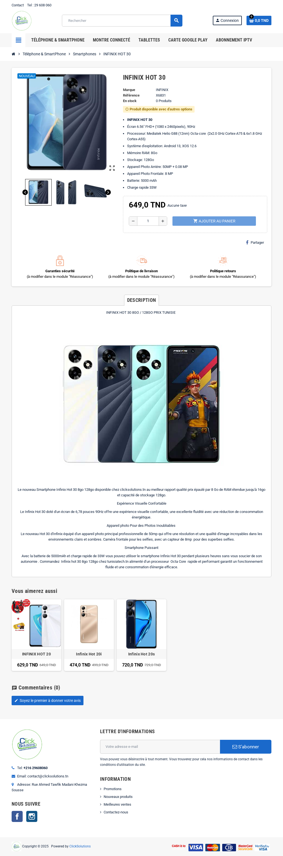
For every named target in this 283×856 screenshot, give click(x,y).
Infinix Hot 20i (89, 654)
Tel (29, 5)
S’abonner (245, 746)
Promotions (113, 789)
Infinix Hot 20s (141, 654)
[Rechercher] (122, 21)
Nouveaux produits (118, 797)
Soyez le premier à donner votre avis (47, 700)
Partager (255, 242)
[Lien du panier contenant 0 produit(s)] (259, 20)
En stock (130, 101)
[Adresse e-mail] (160, 747)
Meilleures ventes (117, 804)
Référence (131, 95)
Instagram (31, 816)
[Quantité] (148, 221)
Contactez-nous (116, 812)
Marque (129, 90)
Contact (18, 5)
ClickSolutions (80, 846)
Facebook (17, 816)
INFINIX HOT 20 (36, 654)
